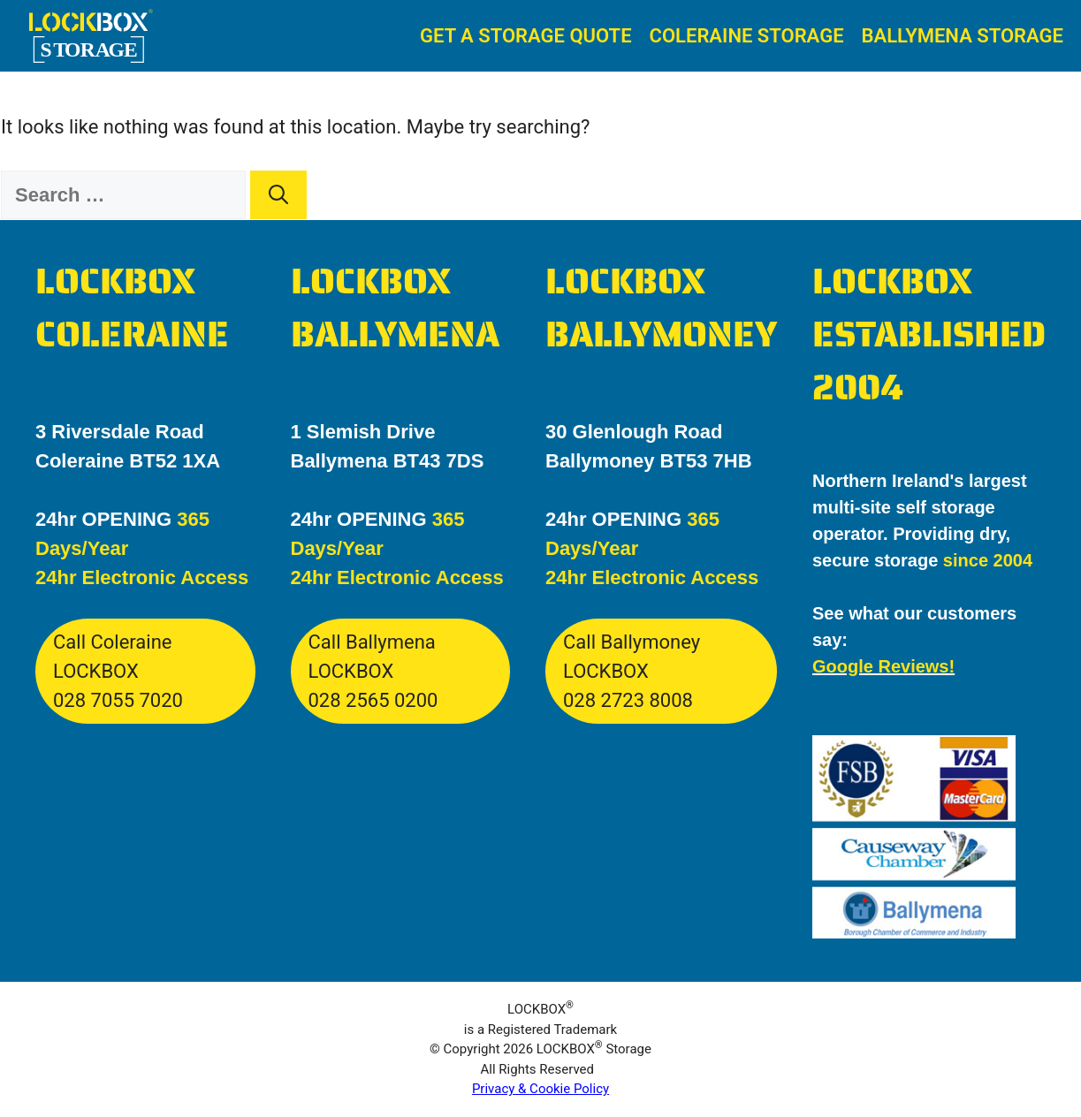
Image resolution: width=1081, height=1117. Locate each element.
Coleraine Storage (747, 36)
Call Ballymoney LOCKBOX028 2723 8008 (631, 671)
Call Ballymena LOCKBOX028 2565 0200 (373, 671)
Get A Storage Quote (526, 36)
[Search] (278, 195)
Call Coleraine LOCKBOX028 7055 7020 (118, 671)
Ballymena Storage (962, 36)
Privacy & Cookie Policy (540, 1089)
